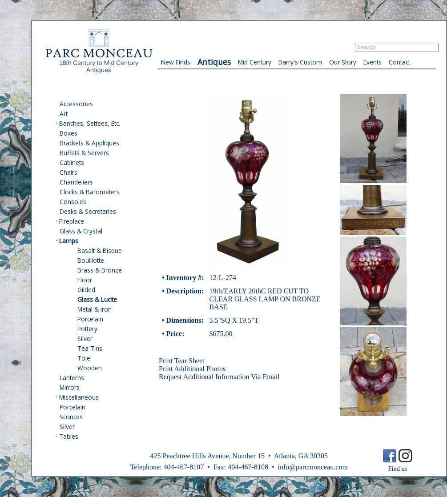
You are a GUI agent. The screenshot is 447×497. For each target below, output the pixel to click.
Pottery (87, 329)
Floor (84, 280)
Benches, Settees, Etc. (89, 123)
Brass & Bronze (99, 270)
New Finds (175, 62)
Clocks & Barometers (90, 192)
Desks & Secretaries (88, 211)
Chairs (68, 172)
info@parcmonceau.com (312, 467)
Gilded (86, 289)
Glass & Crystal (81, 231)
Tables (68, 436)
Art (64, 113)
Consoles (73, 201)
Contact (399, 62)
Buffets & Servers (84, 152)
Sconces (71, 417)
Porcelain (90, 319)
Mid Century (254, 62)
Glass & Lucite (97, 299)
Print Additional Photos (192, 369)
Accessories (76, 104)
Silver (85, 338)
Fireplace (71, 221)
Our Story (342, 62)
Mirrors (70, 387)
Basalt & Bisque (99, 250)
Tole (83, 358)
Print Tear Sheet (182, 361)
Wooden (89, 368)
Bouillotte (90, 260)
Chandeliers (76, 182)
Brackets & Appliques (89, 143)
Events (372, 62)
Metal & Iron (94, 309)
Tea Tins (89, 348)
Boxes (68, 133)
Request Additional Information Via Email (219, 377)
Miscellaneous (79, 397)
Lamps (68, 240)
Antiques (214, 61)
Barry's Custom (300, 62)
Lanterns (72, 377)
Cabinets (72, 162)
